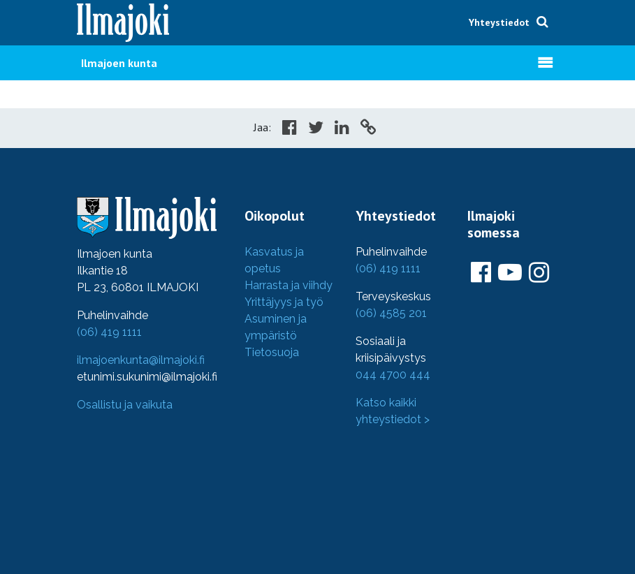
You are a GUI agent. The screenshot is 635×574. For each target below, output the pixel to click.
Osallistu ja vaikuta (125, 404)
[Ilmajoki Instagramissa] (539, 273)
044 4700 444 (393, 374)
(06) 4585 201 (391, 313)
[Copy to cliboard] (368, 129)
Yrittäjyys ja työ (283, 302)
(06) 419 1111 (109, 332)
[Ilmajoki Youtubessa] (510, 273)
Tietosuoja (271, 352)
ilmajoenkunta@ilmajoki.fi (141, 360)
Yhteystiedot (499, 22)
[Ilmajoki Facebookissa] (481, 273)
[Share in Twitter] (315, 129)
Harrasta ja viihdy (288, 285)
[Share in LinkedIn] (342, 129)
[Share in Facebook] (289, 129)
